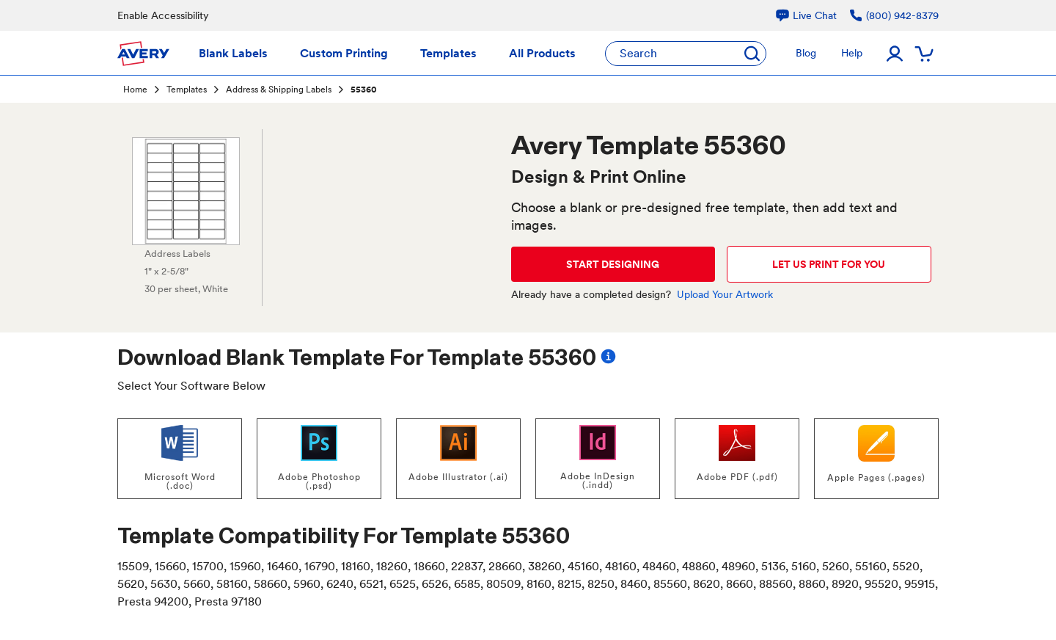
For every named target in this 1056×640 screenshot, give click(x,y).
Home (135, 89)
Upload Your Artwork (725, 294)
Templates (186, 89)
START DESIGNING (612, 264)
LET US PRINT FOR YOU (828, 264)
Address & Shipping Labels (278, 89)
